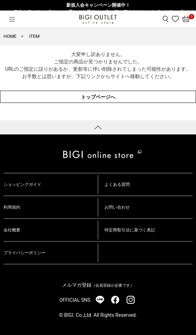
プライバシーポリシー (25, 252)
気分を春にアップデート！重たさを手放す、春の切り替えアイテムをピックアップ (98, 12)
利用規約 (12, 207)
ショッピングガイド (22, 184)
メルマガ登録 (98, 285)
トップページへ (98, 97)
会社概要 (12, 230)
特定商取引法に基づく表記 (129, 230)
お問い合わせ (117, 207)
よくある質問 (117, 184)
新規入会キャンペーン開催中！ (98, 5)
